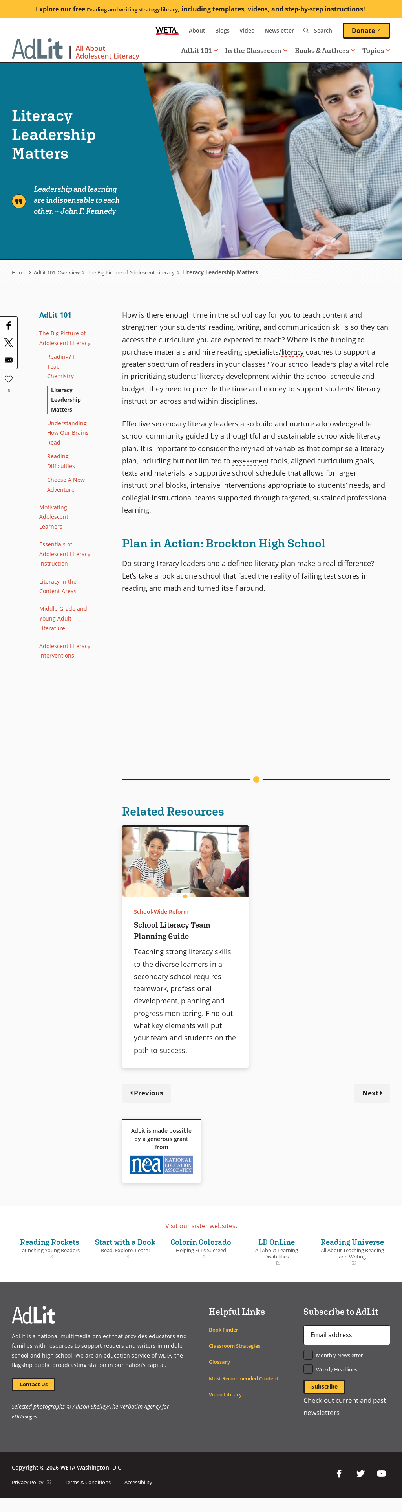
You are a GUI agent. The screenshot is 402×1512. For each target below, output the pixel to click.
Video (247, 30)
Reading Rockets (50, 1250)
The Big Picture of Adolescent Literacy (143, 272)
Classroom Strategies (237, 1358)
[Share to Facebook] (8, 325)
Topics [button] (376, 50)
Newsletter (279, 30)
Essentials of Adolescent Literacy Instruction (57, 588)
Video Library (227, 1407)
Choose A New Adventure (68, 508)
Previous (149, 1093)
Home (19, 272)
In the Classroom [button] (256, 50)
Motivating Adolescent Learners (55, 543)
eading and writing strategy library (133, 9)
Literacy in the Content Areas (60, 628)
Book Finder (225, 1342)
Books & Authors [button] (325, 50)
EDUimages (25, 1430)
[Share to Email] (8, 360)
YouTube (381, 1488)
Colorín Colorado (201, 1255)
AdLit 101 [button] (199, 50)
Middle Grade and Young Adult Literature (63, 663)
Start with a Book (125, 1255)
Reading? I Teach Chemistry (62, 380)
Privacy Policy (33, 1496)
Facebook (339, 1488)
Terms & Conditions (94, 1496)
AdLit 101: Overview (60, 272)
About (197, 30)
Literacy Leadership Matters (68, 416)
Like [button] (8, 377)
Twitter (360, 1488)
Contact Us (36, 1397)
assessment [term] (252, 460)
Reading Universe (352, 1258)
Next (369, 1093)
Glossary (220, 1374)
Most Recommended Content (248, 1390)
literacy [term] (293, 351)
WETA (167, 30)
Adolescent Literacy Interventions (59, 703)
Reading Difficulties (63, 483)
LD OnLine (277, 1253)
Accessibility (150, 1496)
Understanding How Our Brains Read (69, 452)
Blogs (222, 30)
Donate (371, 30)
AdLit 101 (55, 315)
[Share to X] (8, 342)
